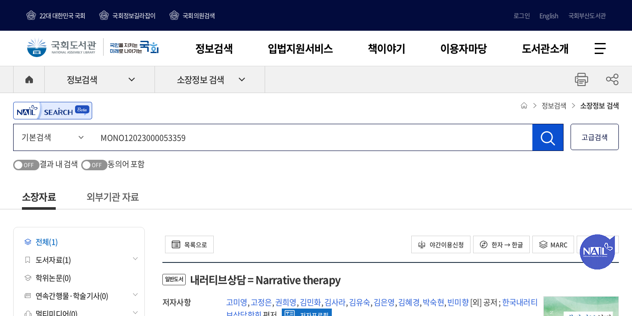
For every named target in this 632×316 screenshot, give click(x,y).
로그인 (522, 15)
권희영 (286, 302)
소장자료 (39, 196)
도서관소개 (545, 48)
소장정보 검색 (200, 79)
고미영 (237, 302)
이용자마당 (463, 48)
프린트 (581, 79)
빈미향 (458, 302)
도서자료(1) (48, 259)
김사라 (335, 302)
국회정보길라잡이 (133, 15)
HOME (29, 79)
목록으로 (189, 244)
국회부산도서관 (587, 15)
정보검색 (214, 48)
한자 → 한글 (501, 244)
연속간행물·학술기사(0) (66, 295)
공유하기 (612, 79)
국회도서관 (61, 47)
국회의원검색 (199, 15)
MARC (553, 244)
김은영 (384, 302)
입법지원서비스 (300, 48)
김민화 (310, 302)
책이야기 (386, 48)
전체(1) (41, 241)
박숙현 (433, 302)
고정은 (261, 302)
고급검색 (595, 137)
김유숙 (359, 302)
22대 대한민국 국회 (62, 15)
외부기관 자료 (112, 196)
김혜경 (409, 302)
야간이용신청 (441, 244)
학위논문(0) (48, 277)
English (548, 15)
